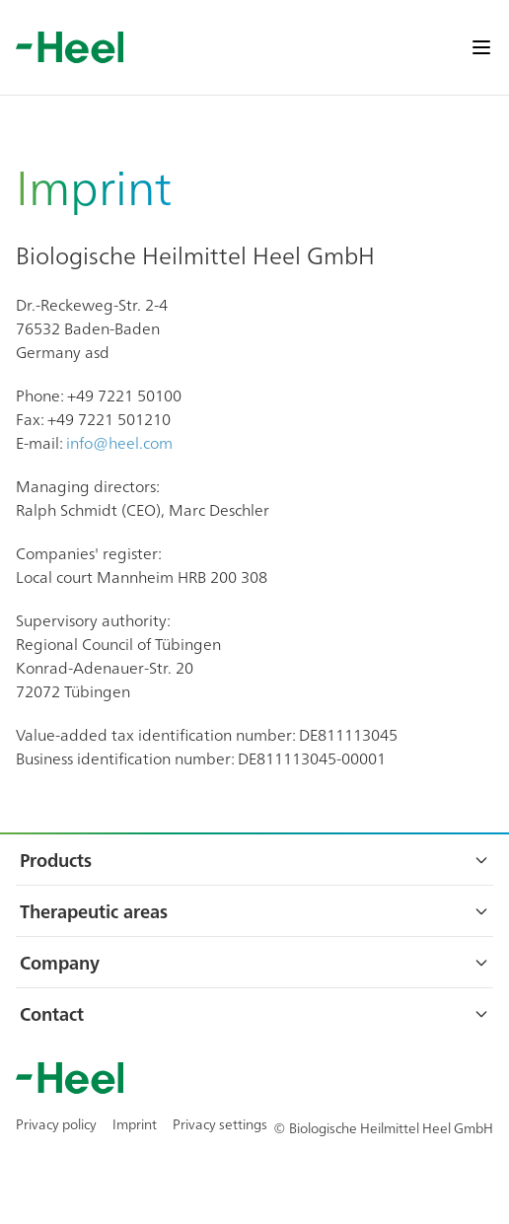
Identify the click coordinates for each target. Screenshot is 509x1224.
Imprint (134, 1123)
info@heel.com (119, 442)
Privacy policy (56, 1123)
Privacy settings (220, 1123)
